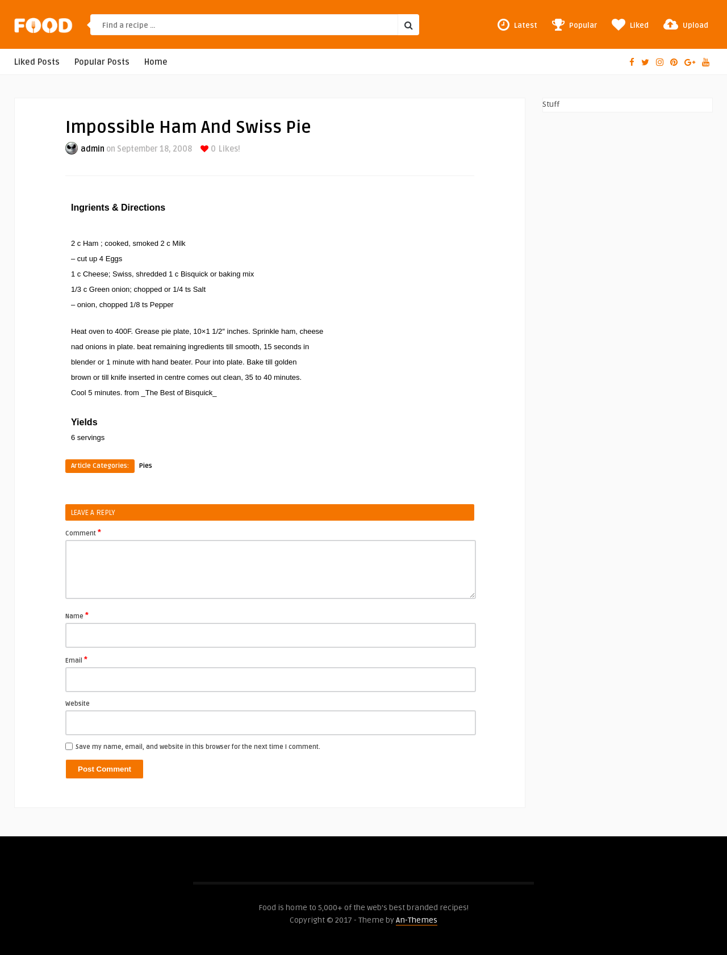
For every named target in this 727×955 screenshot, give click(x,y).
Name (77, 615)
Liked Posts (37, 62)
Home (156, 62)
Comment (83, 532)
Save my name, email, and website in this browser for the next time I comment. (198, 747)
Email (76, 660)
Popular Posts (101, 62)
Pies (145, 466)
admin (93, 149)
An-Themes (416, 920)
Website (77, 703)
